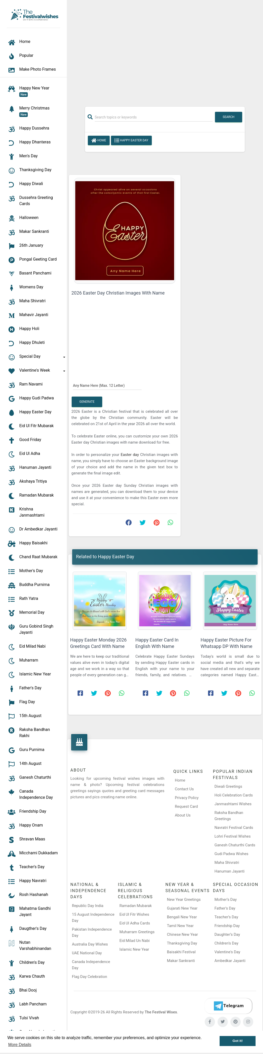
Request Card (186, 806)
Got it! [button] (237, 1041)
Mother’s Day (225, 899)
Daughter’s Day (227, 934)
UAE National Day (87, 953)
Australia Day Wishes (90, 944)
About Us (183, 815)
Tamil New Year (180, 925)
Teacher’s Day (226, 917)
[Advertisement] (164, 51)
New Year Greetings (184, 899)
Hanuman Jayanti (229, 871)
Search (228, 117)
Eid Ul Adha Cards (134, 923)
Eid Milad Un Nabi (134, 940)
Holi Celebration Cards (233, 795)
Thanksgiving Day (182, 943)
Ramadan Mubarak (135, 905)
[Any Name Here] (107, 385)
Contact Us (184, 789)
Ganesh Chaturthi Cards (234, 845)
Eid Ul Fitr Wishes (134, 914)
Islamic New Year (134, 949)
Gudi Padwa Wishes (231, 853)
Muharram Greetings (137, 932)
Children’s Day (226, 943)
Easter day (130, 454)
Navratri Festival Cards (233, 827)
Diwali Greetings (228, 786)
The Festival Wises (161, 1012)
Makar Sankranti (181, 960)
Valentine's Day (227, 952)
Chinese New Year (182, 934)
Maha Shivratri (226, 862)
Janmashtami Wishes (232, 804)
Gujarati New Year (182, 908)
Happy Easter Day (131, 140)
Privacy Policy (187, 797)
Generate (87, 402)
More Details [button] (19, 1044)
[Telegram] (228, 1006)
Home (98, 140)
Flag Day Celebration (89, 976)
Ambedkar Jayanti (230, 960)
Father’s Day (224, 908)
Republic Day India (88, 905)
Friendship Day (227, 925)
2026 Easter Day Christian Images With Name (118, 293)
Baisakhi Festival (181, 952)
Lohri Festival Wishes (232, 836)
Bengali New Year (182, 917)
